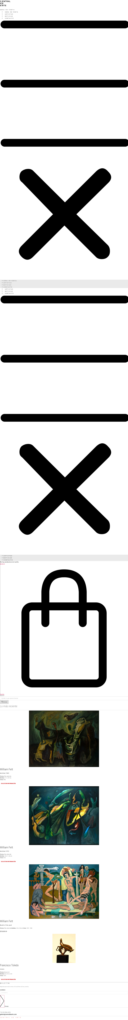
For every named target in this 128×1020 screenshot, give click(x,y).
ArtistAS (9, 14)
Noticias (9, 291)
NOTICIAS (9, 16)
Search (2, 695)
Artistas (9, 289)
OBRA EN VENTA (11, 12)
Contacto (9, 293)
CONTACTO (9, 18)
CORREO (2, 990)
